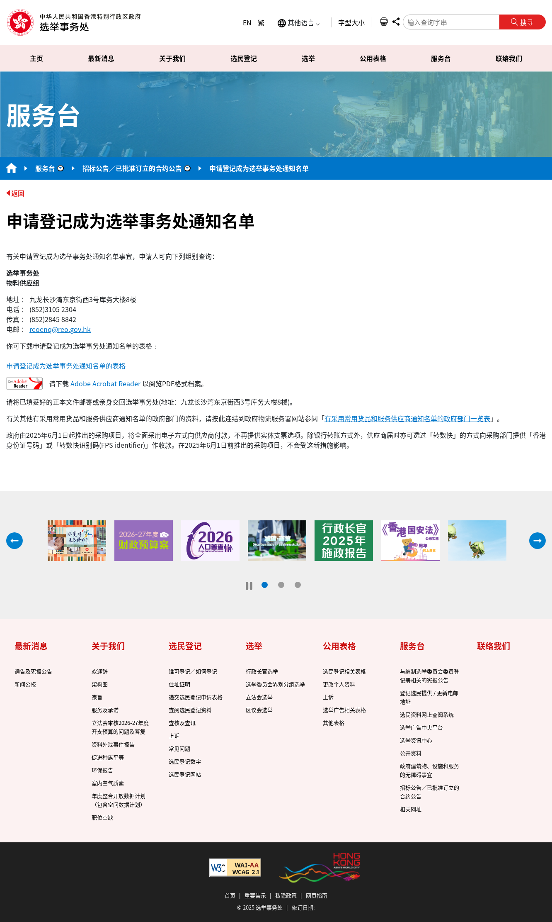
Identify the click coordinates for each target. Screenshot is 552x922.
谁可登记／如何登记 (193, 671)
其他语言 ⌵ (299, 22)
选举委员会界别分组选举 (275, 684)
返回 (17, 193)
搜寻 (526, 22)
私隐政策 (286, 895)
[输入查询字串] (451, 22)
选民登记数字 (185, 761)
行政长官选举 (262, 671)
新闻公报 (25, 684)
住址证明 (179, 684)
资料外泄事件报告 (113, 744)
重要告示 (255, 895)
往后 (537, 540)
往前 (14, 540)
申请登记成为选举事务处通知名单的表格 (66, 366)
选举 (254, 646)
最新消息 (31, 646)
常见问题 (179, 748)
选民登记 (185, 646)
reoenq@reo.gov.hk (60, 329)
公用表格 (339, 646)
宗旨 (97, 697)
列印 (384, 21)
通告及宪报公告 (33, 671)
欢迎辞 (100, 671)
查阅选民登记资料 (190, 710)
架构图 (100, 684)
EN (247, 22)
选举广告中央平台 (421, 727)
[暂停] (249, 586)
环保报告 (102, 770)
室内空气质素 (108, 783)
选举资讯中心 (416, 740)
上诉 (174, 735)
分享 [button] (396, 21)
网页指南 (316, 895)
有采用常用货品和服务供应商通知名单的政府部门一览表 (407, 418)
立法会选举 (259, 697)
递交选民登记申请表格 (196, 697)
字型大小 (351, 22)
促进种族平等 (108, 757)
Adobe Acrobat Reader (105, 383)
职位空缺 (102, 817)
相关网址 (410, 809)
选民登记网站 (185, 774)
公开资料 (410, 753)
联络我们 (493, 646)
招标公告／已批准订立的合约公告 (132, 168)
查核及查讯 (182, 723)
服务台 (45, 168)
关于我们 (108, 646)
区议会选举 (259, 710)
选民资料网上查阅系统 (427, 714)
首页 (230, 895)
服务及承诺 (105, 710)
